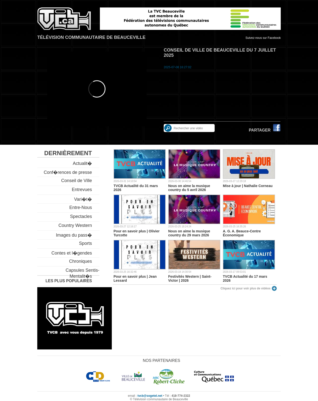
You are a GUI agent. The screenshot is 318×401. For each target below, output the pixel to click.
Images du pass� (74, 235)
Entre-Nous (80, 207)
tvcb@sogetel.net (149, 396)
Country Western (75, 225)
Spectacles (81, 216)
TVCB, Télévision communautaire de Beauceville (64, 18)
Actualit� (82, 163)
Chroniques (80, 261)
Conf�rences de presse (68, 172)
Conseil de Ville (76, 180)
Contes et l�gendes (71, 253)
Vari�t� (83, 199)
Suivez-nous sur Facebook (263, 38)
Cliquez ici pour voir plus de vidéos (246, 288)
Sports (85, 243)
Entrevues (82, 189)
